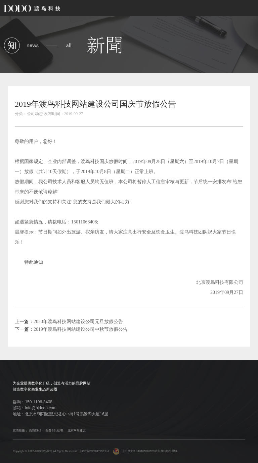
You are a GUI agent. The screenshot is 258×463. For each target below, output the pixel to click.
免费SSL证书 (54, 430)
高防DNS (35, 430)
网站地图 (166, 451)
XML (175, 451)
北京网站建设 (77, 430)
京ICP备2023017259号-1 (94, 451)
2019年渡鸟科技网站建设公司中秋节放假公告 (81, 329)
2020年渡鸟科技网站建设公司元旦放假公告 (78, 321)
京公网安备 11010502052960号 (136, 451)
